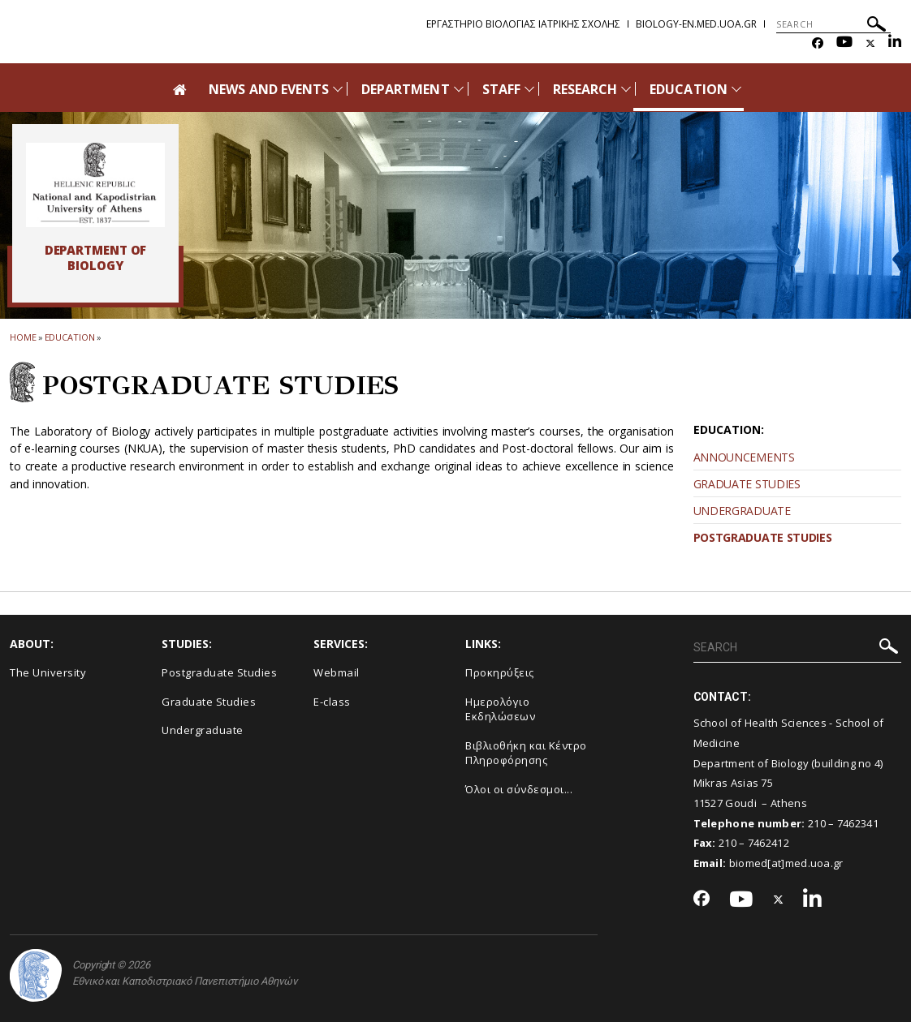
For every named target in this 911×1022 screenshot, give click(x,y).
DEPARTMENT (405, 89)
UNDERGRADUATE (742, 510)
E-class (332, 701)
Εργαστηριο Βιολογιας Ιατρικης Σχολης (523, 24)
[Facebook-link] (817, 43)
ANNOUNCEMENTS (744, 457)
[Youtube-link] (844, 43)
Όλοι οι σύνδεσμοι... (518, 789)
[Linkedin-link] (894, 43)
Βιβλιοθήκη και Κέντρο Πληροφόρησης (526, 753)
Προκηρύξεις (499, 672)
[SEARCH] (833, 24)
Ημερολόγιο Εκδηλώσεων (500, 709)
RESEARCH (585, 89)
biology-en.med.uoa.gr (696, 24)
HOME (23, 337)
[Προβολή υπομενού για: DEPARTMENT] (459, 89)
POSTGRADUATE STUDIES (762, 537)
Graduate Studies (209, 701)
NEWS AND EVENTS (269, 89)
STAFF (501, 89)
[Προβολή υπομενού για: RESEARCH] (626, 89)
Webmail (336, 672)
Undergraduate (203, 730)
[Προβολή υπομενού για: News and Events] (338, 89)
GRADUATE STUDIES (747, 484)
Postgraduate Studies (219, 672)
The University (48, 672)
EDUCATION (688, 89)
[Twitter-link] (870, 43)
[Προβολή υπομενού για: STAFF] (529, 89)
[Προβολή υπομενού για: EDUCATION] (736, 89)
